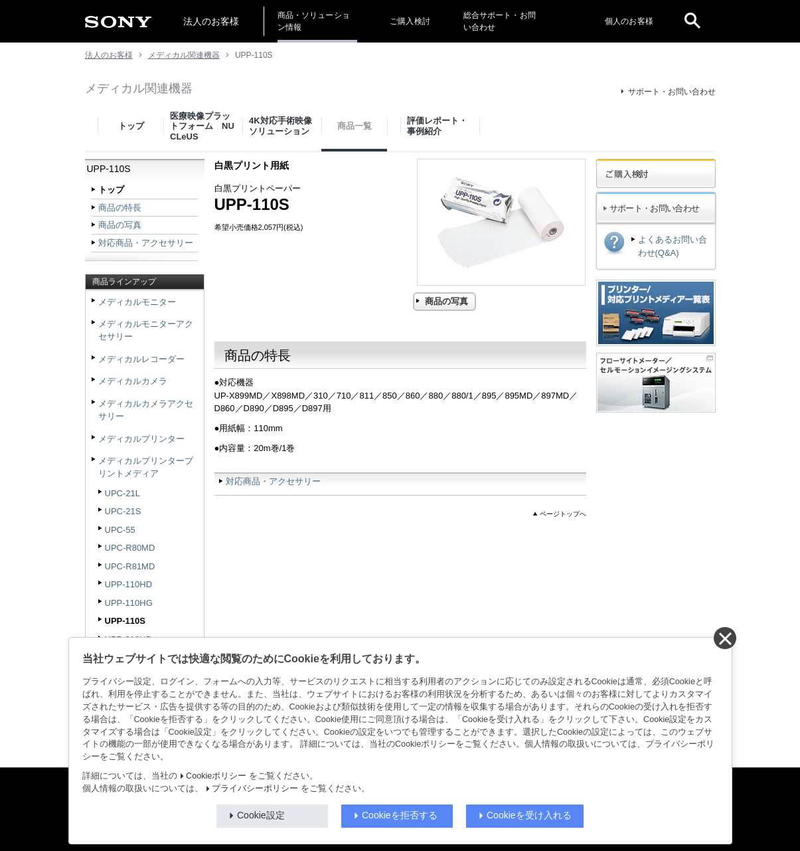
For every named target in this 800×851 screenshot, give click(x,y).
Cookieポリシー (216, 776)
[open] (692, 21)
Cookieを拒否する (400, 815)
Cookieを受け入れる (529, 815)
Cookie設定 (261, 815)
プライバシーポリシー (255, 788)
